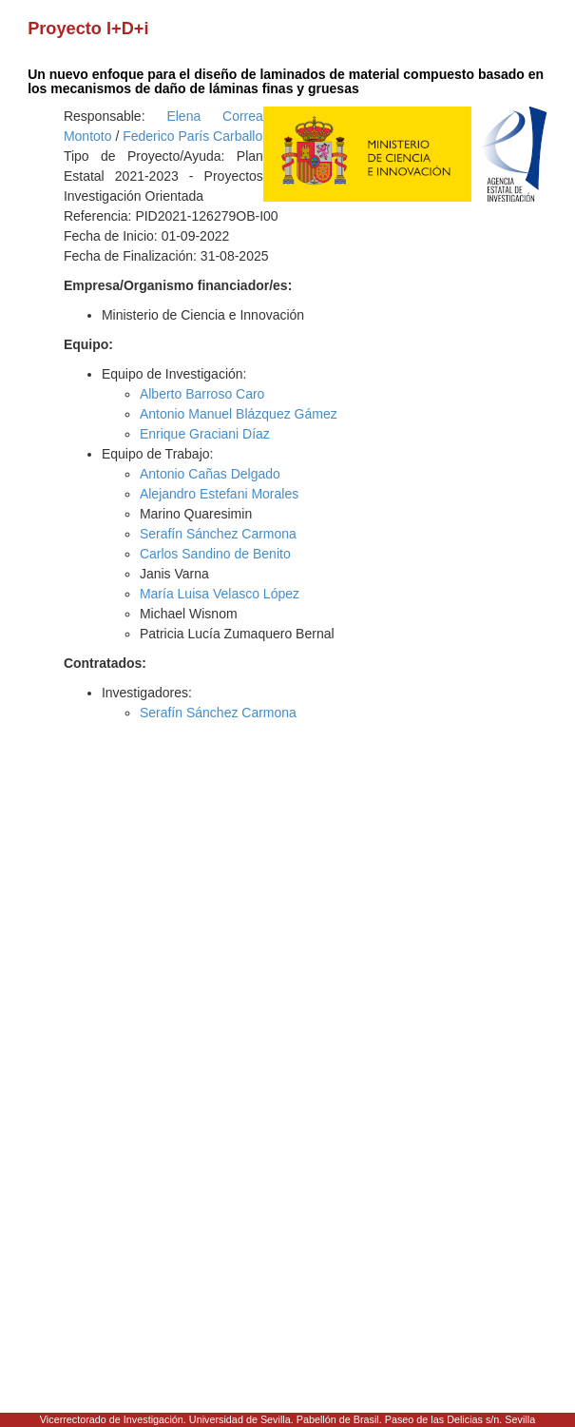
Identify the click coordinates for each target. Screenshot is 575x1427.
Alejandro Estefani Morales (219, 493)
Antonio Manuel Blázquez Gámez (238, 413)
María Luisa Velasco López (219, 593)
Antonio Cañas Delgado (210, 473)
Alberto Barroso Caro (202, 393)
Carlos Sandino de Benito (215, 553)
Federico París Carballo (192, 136)
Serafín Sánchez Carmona (218, 533)
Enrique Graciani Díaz (205, 433)
